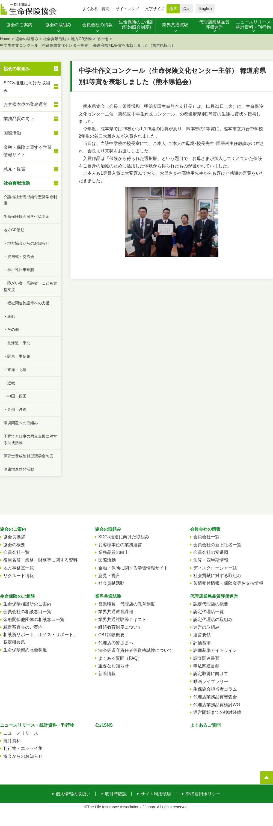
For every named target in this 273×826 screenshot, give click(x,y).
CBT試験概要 (111, 634)
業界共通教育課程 (115, 611)
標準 (173, 9)
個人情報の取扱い (73, 794)
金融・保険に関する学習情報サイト (31, 151)
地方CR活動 (81, 39)
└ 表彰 (9, 316)
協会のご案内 (13, 529)
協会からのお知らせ (23, 756)
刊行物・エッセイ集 (23, 748)
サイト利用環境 (156, 794)
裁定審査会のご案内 (23, 627)
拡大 (186, 9)
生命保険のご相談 (17, 596)
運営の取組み (206, 627)
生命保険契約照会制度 (25, 649)
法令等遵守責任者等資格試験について (135, 650)
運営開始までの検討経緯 (217, 712)
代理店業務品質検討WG (216, 704)
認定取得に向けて (210, 673)
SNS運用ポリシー (203, 794)
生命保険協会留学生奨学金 (26, 216)
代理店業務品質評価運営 (214, 596)
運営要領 (202, 634)
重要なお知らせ (113, 666)
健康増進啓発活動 (19, 469)
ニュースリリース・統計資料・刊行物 (37, 725)
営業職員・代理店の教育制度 (126, 604)
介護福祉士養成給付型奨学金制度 (30, 200)
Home (5, 39)
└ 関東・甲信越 (17, 356)
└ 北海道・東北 (17, 343)
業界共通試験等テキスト (122, 619)
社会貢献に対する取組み (217, 575)
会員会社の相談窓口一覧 (27, 611)
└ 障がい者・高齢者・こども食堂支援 (30, 286)
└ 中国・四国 (15, 396)
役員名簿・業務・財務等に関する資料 (40, 560)
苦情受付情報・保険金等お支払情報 (228, 583)
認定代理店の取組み (213, 619)
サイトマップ (127, 9)
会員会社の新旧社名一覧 (217, 544)
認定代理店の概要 (210, 604)
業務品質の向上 (31, 118)
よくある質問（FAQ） (120, 658)
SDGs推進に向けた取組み (31, 86)
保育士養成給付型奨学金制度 (28, 456)
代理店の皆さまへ (115, 642)
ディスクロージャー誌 (215, 568)
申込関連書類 (206, 666)
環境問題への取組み (21, 423)
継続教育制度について (120, 627)
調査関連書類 (206, 658)
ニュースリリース (20, 733)
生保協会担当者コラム (215, 689)
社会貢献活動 (54, 39)
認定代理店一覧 (208, 611)
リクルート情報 (18, 575)
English (205, 8)
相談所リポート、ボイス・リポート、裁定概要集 (40, 638)
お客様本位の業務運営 (31, 104)
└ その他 (11, 329)
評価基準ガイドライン (215, 650)
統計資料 (12, 740)
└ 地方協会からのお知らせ (26, 243)
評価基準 (202, 642)
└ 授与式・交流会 (19, 256)
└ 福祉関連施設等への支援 (26, 303)
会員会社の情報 (205, 529)
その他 (102, 39)
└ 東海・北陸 (15, 369)
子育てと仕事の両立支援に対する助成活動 (30, 439)
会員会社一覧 (16, 552)
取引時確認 (116, 794)
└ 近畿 (9, 383)
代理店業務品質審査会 (215, 696)
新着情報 (107, 673)
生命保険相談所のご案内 (27, 604)
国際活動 (31, 132)
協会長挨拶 (14, 536)
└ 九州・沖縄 (15, 409)
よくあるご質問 (95, 9)
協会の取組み (26, 39)
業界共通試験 (108, 596)
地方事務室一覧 (18, 568)
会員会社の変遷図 (210, 552)
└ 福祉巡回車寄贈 (19, 270)
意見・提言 (31, 169)
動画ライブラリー (210, 681)
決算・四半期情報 (210, 560)
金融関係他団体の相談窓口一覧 (33, 619)
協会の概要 (14, 544)
